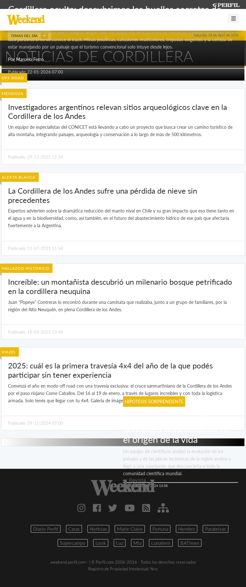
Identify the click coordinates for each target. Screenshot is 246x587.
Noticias (98, 529)
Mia (137, 543)
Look (100, 543)
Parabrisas (215, 529)
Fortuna (160, 529)
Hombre (186, 529)
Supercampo (73, 543)
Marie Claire (130, 529)
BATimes (189, 543)
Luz (119, 543)
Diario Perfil (45, 529)
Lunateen (160, 543)
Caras (74, 529)
